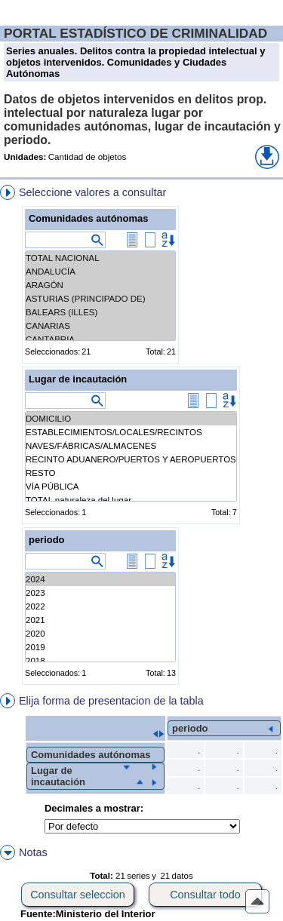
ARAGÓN (100, 285)
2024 (100, 579)
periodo (47, 539)
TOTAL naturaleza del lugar (131, 500)
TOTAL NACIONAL (100, 258)
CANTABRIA (100, 339)
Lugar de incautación (78, 379)
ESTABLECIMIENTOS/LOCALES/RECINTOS (131, 432)
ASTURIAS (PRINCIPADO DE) (100, 298)
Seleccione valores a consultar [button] (92, 192)
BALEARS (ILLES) (100, 312)
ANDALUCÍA (100, 271)
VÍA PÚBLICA (131, 486)
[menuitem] (141, 437)
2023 (100, 593)
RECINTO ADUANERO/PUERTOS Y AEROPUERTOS (131, 459)
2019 (100, 647)
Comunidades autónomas (88, 218)
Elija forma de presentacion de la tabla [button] (111, 701)
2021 (100, 620)
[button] (267, 157)
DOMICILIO (131, 418)
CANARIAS (100, 326)
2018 (100, 661)
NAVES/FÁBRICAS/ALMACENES (131, 446)
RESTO (131, 473)
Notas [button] (33, 852)
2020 (100, 633)
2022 (100, 606)
